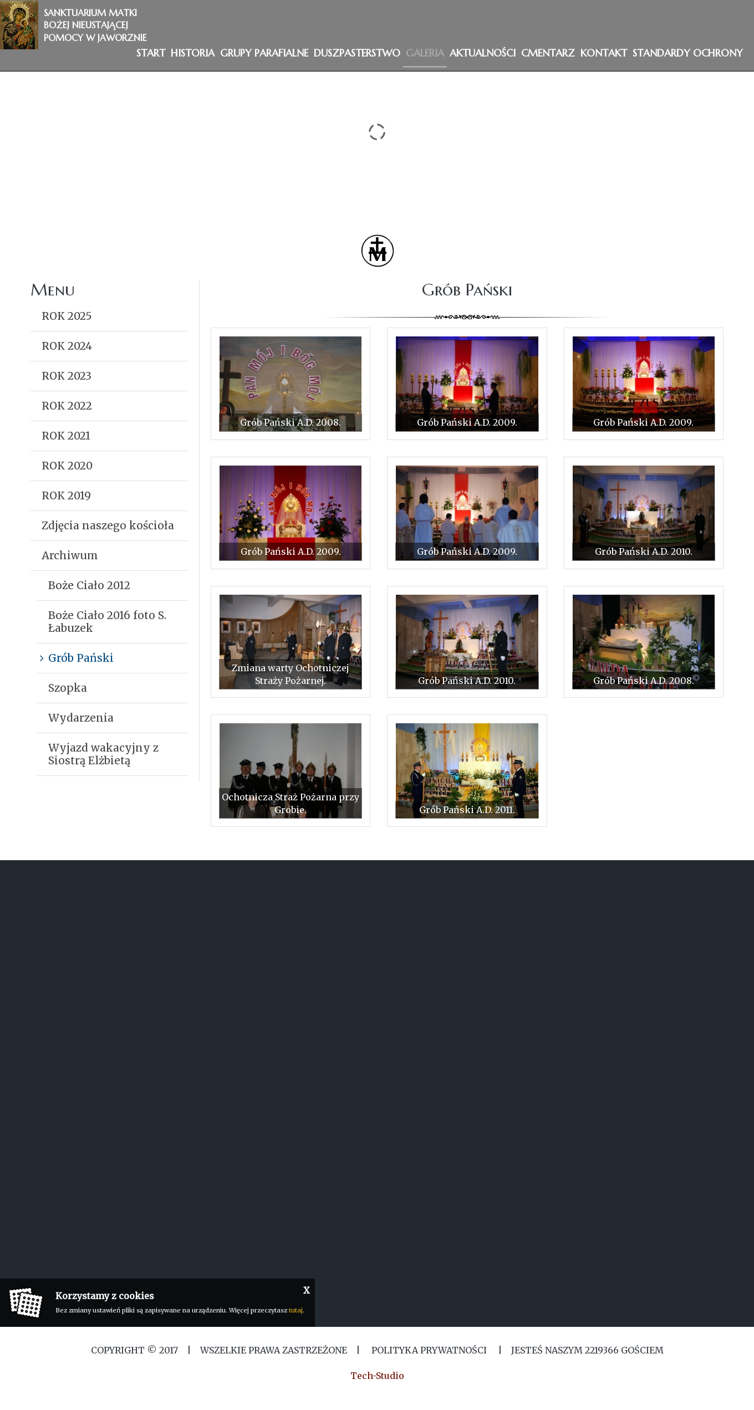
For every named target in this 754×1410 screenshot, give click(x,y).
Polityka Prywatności (429, 1350)
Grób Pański (81, 658)
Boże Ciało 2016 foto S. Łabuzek (107, 622)
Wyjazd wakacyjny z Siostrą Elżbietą (103, 754)
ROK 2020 (67, 465)
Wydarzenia (81, 717)
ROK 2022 (67, 405)
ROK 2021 (66, 435)
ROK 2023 (66, 375)
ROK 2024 (67, 345)
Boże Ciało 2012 (89, 585)
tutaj (296, 1310)
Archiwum (70, 555)
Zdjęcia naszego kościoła (108, 525)
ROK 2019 (66, 495)
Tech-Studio (377, 1375)
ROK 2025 (67, 316)
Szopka (67, 687)
